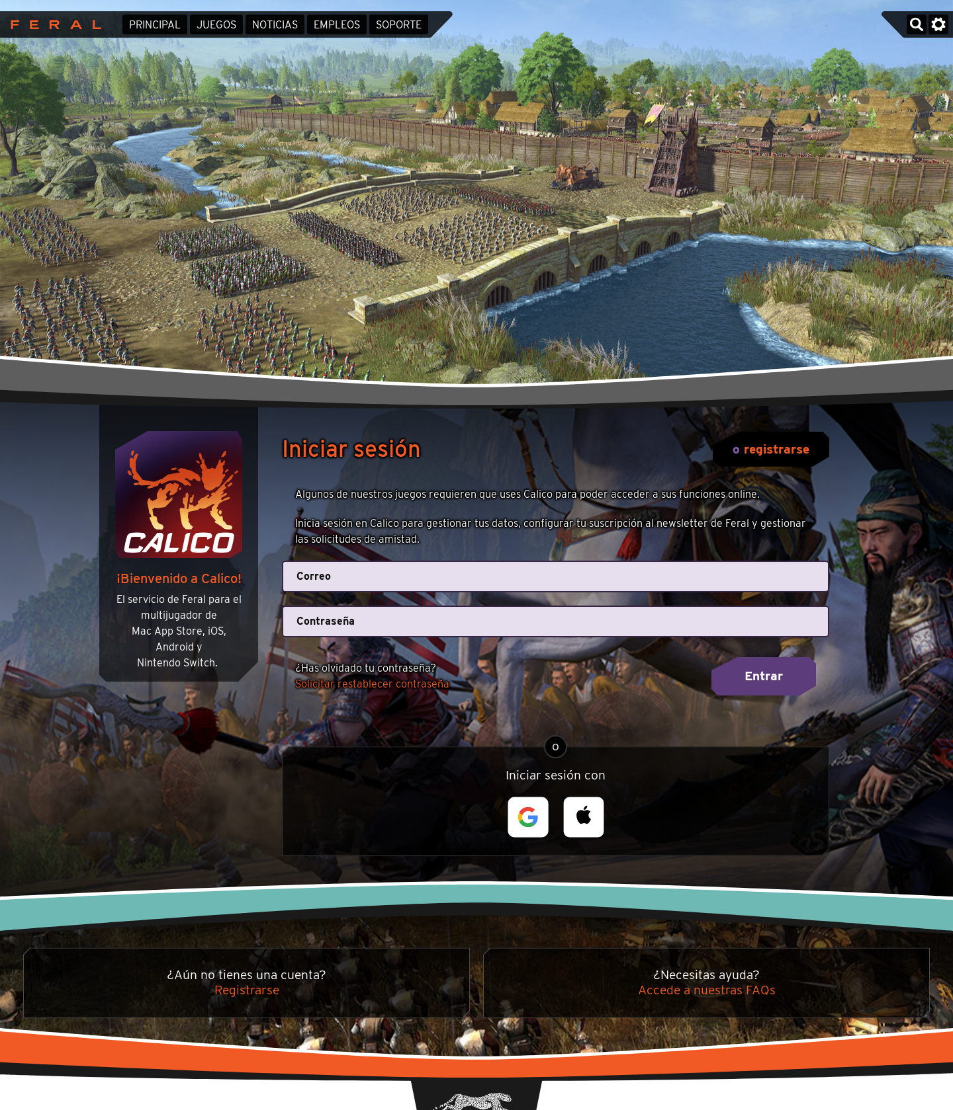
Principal (155, 25)
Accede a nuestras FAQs (707, 990)
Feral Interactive (52, 24)
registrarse (776, 449)
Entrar (764, 676)
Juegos (216, 25)
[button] (528, 817)
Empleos (337, 25)
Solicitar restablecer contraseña (372, 684)
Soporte (399, 25)
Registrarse (246, 990)
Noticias (275, 25)
